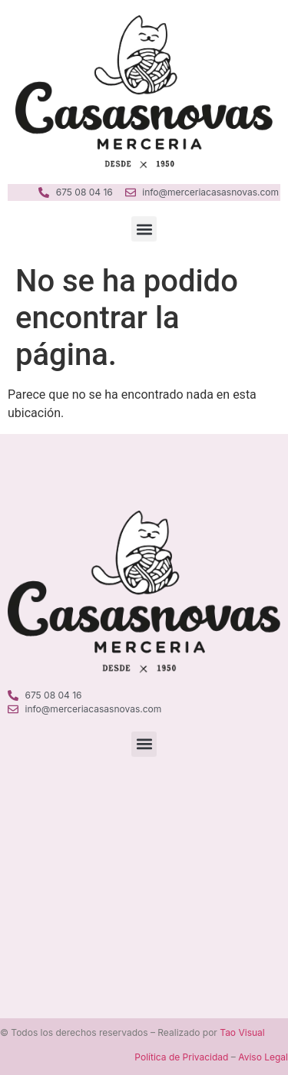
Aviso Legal (263, 1057)
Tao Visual (242, 1032)
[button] (144, 229)
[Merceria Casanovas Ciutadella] (144, 864)
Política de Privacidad (181, 1057)
